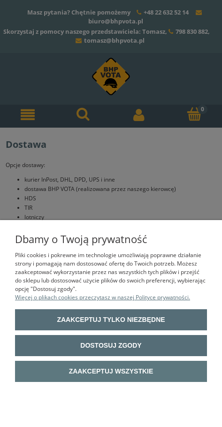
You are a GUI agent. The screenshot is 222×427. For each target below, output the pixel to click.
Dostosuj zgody (110, 345)
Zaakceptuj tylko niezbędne (111, 319)
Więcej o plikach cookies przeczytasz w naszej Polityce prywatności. (102, 297)
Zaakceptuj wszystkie (111, 371)
